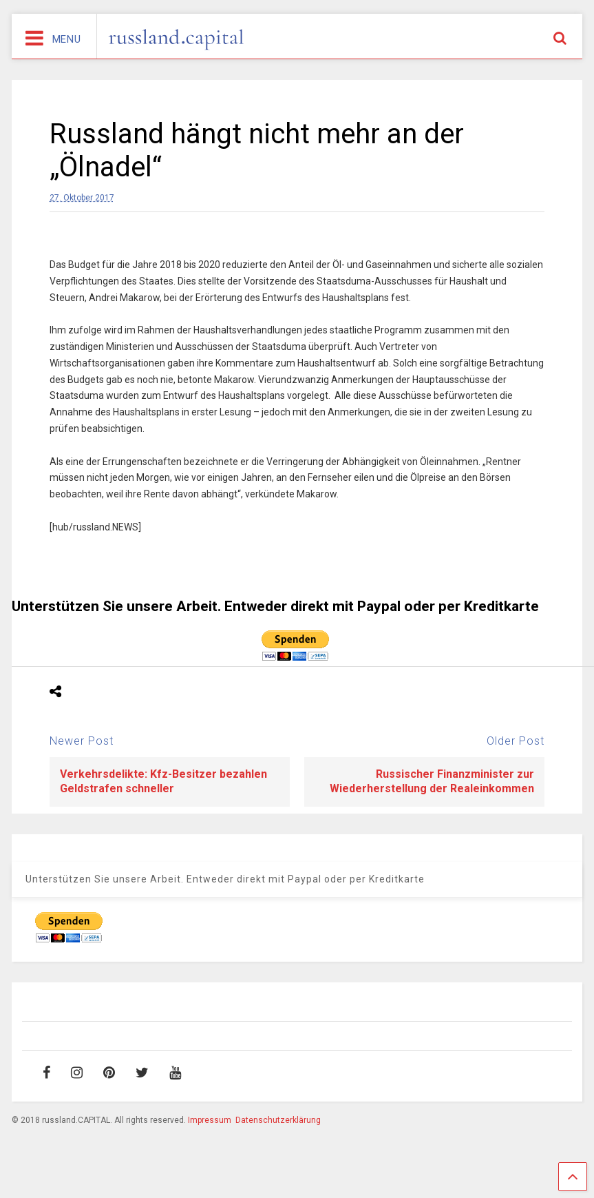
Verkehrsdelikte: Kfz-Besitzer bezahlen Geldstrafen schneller (163, 781)
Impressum (209, 1120)
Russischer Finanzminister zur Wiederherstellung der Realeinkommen (432, 781)
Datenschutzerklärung (278, 1120)
